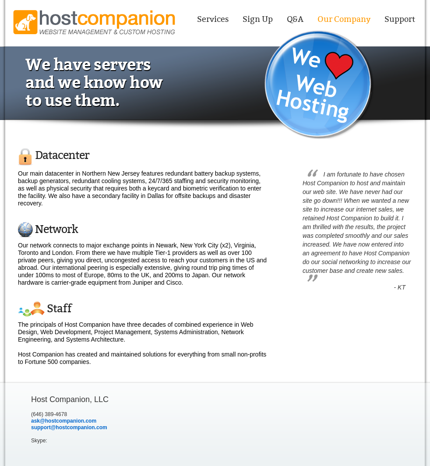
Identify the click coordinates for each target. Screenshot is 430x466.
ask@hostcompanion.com (63, 421)
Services (213, 19)
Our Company (343, 19)
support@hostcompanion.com (69, 427)
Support (399, 19)
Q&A (295, 19)
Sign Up (258, 19)
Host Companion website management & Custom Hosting (94, 22)
